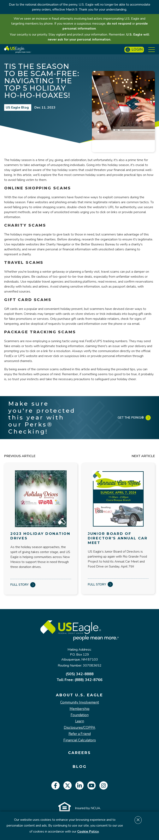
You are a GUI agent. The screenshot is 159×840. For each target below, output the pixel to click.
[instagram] (103, 785)
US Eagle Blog (18, 107)
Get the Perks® (134, 417)
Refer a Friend (80, 734)
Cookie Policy (88, 831)
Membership (79, 709)
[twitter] (67, 785)
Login (134, 49)
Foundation (80, 715)
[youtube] (91, 785)
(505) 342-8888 (80, 674)
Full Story (22, 584)
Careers (79, 753)
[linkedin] (79, 785)
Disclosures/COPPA (79, 728)
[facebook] (55, 785)
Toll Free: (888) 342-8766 (79, 680)
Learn (79, 721)
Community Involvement (79, 702)
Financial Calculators (79, 740)
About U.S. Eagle (79, 695)
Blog (80, 767)
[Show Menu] (151, 49)
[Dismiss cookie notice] (138, 820)
